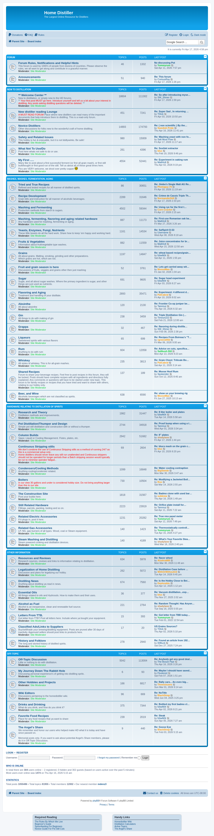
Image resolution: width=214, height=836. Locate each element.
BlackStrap (164, 695)
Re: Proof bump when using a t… (173, 423)
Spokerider (163, 374)
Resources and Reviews (34, 558)
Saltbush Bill (165, 351)
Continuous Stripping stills (36, 446)
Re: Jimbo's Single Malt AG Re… (172, 184)
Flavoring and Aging (32, 292)
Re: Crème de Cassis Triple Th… (172, 195)
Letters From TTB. (30, 615)
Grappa (23, 326)
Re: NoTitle (160, 692)
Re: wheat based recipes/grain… (172, 252)
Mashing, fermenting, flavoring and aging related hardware (57, 218)
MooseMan (164, 269)
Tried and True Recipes (33, 184)
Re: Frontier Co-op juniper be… (172, 303)
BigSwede (163, 470)
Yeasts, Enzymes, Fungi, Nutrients (41, 230)
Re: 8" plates (161, 435)
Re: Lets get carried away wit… (171, 266)
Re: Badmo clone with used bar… (173, 493)
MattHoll (162, 162)
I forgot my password (109, 757)
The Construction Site (33, 493)
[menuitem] (15, 34)
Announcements (29, 77)
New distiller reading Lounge (37, 111)
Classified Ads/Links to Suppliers (40, 626)
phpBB (96, 801)
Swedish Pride (166, 128)
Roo (160, 482)
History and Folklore (32, 640)
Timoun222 (163, 317)
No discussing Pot (164, 62)
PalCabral (163, 294)
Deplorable (164, 583)
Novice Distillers (29, 125)
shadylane (163, 437)
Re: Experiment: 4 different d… (171, 292)
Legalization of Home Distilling (39, 569)
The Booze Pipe (166, 661)
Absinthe (24, 304)
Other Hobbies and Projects (37, 682)
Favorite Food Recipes (33, 715)
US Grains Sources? (165, 626)
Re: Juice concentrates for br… (171, 241)
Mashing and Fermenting (35, 207)
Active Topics (121, 826)
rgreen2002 (164, 339)
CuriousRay (164, 79)
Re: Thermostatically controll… (171, 527)
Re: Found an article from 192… (172, 640)
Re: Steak (159, 715)
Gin (20, 315)
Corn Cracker (165, 209)
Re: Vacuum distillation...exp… (171, 592)
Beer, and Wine (28, 393)
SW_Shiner (164, 97)
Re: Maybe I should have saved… (173, 670)
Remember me (131, 757)
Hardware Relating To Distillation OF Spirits (35, 407)
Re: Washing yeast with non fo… (172, 137)
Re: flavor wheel (163, 558)
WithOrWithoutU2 (167, 572)
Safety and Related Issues (35, 137)
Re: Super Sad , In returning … (171, 111)
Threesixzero (165, 684)
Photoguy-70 (165, 187)
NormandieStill (166, 198)
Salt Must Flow (165, 139)
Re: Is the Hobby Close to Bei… (172, 580)
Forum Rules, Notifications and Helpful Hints (48, 63)
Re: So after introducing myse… (172, 95)
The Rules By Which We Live (49, 821)
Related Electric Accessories (37, 516)
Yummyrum (164, 65)
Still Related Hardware (33, 505)
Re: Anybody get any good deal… (173, 659)
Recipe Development (32, 196)
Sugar (22, 278)
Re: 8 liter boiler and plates (169, 412)
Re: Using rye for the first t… (170, 207)
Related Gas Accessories (35, 528)
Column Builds (28, 435)
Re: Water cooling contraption (171, 468)
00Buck (162, 643)
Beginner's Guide (43, 824)
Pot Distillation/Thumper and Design (42, 423)
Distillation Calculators (125, 824)
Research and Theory (32, 412)
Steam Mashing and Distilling (38, 539)
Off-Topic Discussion (32, 659)
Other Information (18, 552)
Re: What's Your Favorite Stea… (172, 539)
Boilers (23, 479)
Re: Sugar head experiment (169, 278)
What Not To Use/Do (31, 148)
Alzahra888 (164, 560)
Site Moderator (38, 71)
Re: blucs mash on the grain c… (172, 446)
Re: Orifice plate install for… (170, 505)
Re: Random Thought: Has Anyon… (174, 603)
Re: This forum (162, 76)
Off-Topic (13, 654)
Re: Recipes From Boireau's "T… (172, 337)
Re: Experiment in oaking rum (171, 159)
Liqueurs (24, 337)
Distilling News (28, 581)
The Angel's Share (30, 727)
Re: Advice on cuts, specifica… (171, 348)
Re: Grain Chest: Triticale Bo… (171, 360)
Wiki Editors (26, 693)
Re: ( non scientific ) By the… (170, 125)
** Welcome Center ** (32, 95)
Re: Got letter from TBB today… (172, 615)
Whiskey (24, 360)
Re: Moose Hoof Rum (166, 371)
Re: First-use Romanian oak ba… (172, 218)
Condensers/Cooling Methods (38, 468)
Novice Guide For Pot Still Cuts (50, 829)
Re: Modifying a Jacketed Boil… (172, 479)
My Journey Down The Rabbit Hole (41, 670)
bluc (160, 151)
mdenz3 (102, 784)
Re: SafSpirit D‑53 (164, 230)
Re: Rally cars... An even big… (171, 682)
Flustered (162, 673)
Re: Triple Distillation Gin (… (170, 315)
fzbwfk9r (162, 255)
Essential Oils (27, 592)
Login (9, 752)
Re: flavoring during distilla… (170, 326)
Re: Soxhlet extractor (166, 148)
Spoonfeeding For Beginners (48, 826)
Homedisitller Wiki (123, 821)
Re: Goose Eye (162, 727)
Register (22, 752)
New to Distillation (19, 89)
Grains (22, 253)
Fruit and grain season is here (38, 267)
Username (163, 232)
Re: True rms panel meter (168, 516)
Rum (21, 349)
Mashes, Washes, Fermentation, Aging (30, 179)
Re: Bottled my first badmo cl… (172, 704)
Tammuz (162, 306)
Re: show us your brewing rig (170, 393)
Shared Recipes (29, 371)
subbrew (162, 496)
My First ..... (26, 160)
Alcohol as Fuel (28, 603)
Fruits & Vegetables (31, 241)
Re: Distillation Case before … (171, 569)
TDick (161, 114)
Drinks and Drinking (31, 704)
